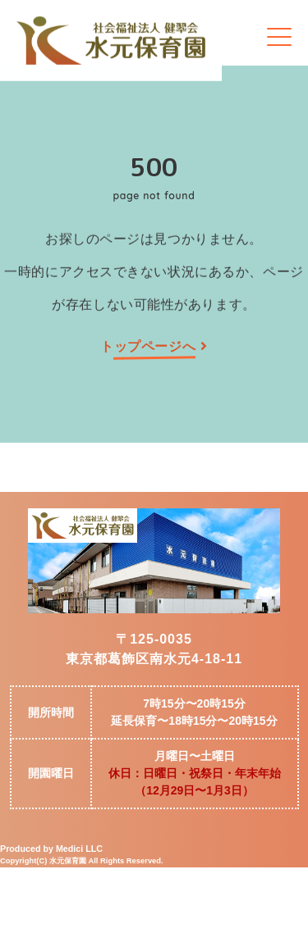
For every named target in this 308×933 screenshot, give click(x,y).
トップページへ (153, 346)
